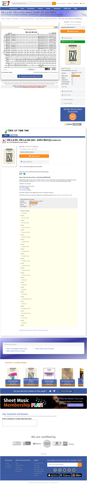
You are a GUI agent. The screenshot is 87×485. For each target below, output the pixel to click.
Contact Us (17, 467)
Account (7, 463)
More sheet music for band (16, 351)
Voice (22, 8)
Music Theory (37, 467)
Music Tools (36, 465)
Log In (69, 3)
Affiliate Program (19, 465)
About (16, 463)
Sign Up (75, 3)
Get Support (8, 467)
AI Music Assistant (60, 195)
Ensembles (31, 8)
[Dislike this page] (54, 391)
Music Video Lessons (39, 469)
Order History (8, 465)
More (75, 8)
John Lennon (22, 188)
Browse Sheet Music (38, 463)
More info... (65, 86)
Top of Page (43, 453)
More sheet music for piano (45, 349)
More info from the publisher (43, 181)
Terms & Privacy (19, 469)
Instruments (13, 8)
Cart (82, 3)
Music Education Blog (39, 471)
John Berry (22, 187)
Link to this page (66, 391)
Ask (56, 27)
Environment (18, 471)
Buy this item (18, 87)
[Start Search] (54, 3)
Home (3, 18)
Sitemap (36, 475)
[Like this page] (50, 391)
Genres (40, 8)
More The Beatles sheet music (17, 349)
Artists (48, 8)
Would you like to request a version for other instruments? (33, 330)
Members (78, 22)
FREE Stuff (67, 8)
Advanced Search (61, 3)
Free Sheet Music (38, 473)
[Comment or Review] (19, 423)
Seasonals (57, 8)
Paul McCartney (23, 190)
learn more (68, 195)
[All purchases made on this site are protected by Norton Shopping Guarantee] (72, 124)
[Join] (80, 465)
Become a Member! (75, 405)
